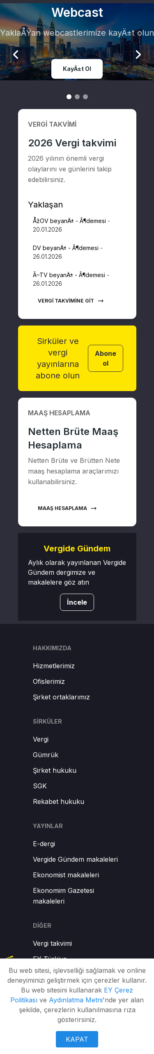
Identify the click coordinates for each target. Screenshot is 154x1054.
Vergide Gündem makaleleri (75, 859)
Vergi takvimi (52, 943)
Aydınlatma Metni (76, 1000)
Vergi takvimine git (71, 301)
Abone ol (105, 358)
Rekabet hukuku (58, 801)
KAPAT (77, 1039)
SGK (40, 786)
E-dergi (44, 844)
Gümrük (45, 755)
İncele (77, 602)
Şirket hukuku (54, 770)
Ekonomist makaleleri (66, 875)
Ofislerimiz (49, 681)
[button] (77, 225)
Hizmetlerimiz (54, 666)
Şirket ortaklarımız (61, 697)
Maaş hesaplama (67, 508)
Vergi (40, 739)
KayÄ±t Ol (77, 68)
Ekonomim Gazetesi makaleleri (63, 895)
